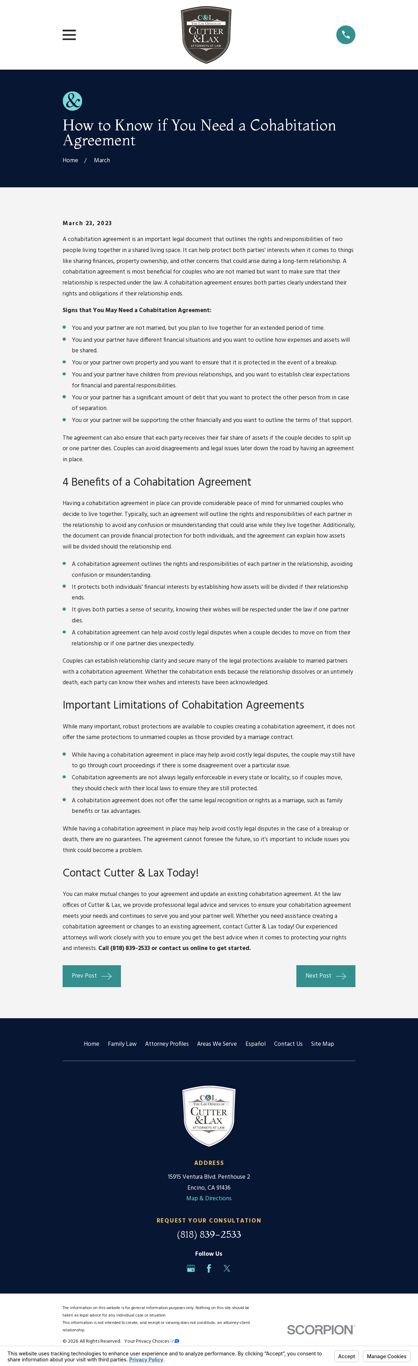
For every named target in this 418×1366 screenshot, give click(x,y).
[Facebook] (209, 1268)
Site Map (322, 1044)
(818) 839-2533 (209, 1234)
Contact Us (288, 1044)
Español (255, 1044)
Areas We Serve (217, 1044)
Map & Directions (209, 1198)
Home (91, 1044)
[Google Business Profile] (191, 1268)
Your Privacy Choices (151, 1341)
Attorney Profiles (167, 1044)
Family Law (122, 1044)
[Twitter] (227, 1268)
